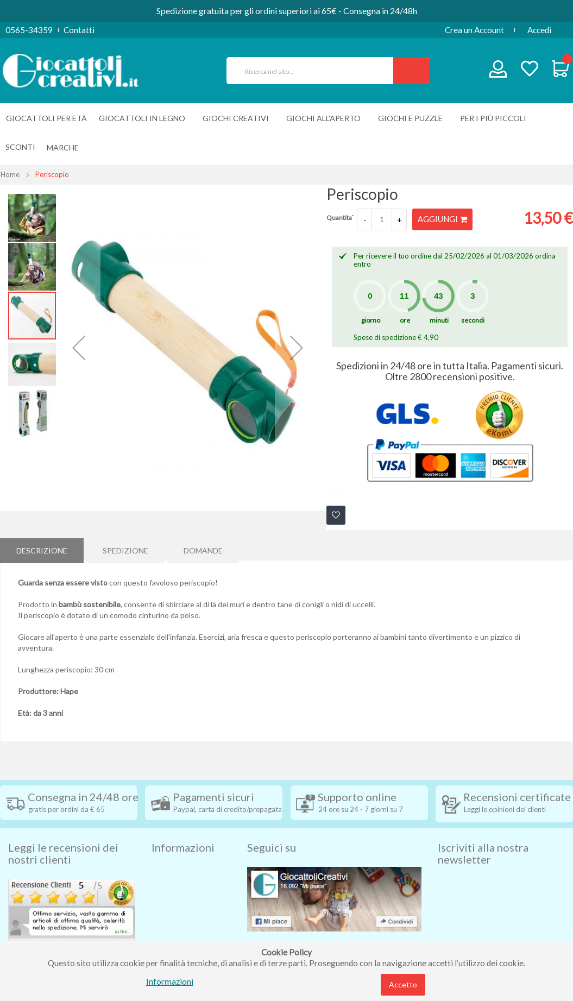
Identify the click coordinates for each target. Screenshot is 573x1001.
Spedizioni (170, 853)
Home (10, 174)
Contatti (79, 30)
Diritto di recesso (183, 886)
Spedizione (125, 548)
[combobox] (314, 70)
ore (405, 320)
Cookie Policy (177, 935)
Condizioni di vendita (189, 869)
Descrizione (41, 548)
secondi (472, 320)
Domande (203, 548)
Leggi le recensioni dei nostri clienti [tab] (63, 834)
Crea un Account (474, 30)
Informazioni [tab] (183, 828)
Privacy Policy (178, 918)
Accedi (539, 30)
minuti (439, 320)
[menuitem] (65, 147)
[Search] (411, 70)
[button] (78, 348)
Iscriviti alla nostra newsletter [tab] (483, 834)
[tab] (42, 549)
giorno (370, 320)
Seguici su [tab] (271, 828)
